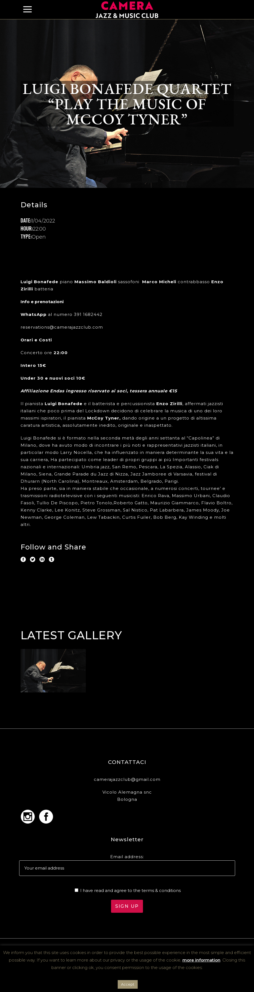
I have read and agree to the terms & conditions (130, 890)
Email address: (127, 856)
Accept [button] (127, 984)
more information (201, 960)
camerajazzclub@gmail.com (127, 779)
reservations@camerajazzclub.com (62, 327)
